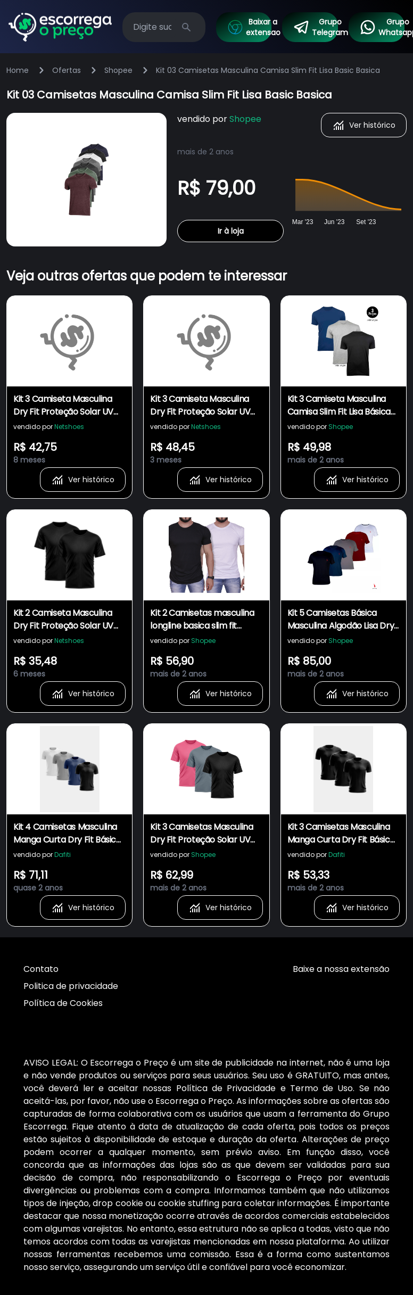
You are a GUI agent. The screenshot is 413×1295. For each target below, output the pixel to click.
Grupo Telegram (315, 27)
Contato (41, 969)
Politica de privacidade (70, 986)
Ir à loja (231, 231)
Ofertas (66, 70)
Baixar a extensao (249, 27)
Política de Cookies (63, 1003)
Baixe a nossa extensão (341, 969)
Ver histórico (363, 125)
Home (17, 70)
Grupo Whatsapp (381, 27)
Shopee (118, 70)
